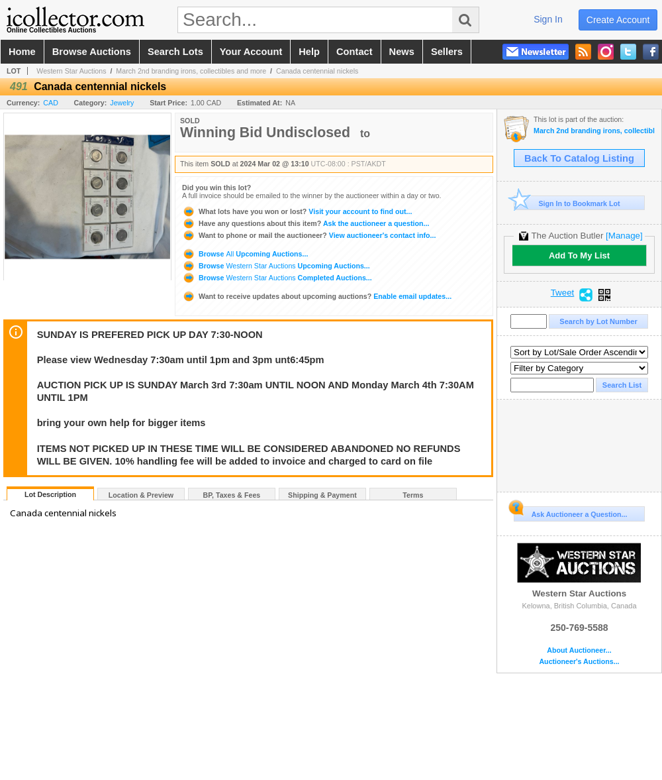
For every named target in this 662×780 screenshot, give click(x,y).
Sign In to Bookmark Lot (567, 203)
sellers (447, 51)
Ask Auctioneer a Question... (570, 512)
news (401, 51)
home (22, 51)
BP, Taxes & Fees (232, 495)
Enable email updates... (316, 296)
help (309, 51)
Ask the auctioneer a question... (305, 223)
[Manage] (624, 236)
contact (354, 51)
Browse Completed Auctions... (277, 278)
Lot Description (50, 494)
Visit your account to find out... (297, 211)
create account (618, 20)
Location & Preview (141, 495)
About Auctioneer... (579, 650)
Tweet (563, 293)
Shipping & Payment (322, 495)
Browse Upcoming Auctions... (245, 254)
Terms (412, 495)
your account (251, 51)
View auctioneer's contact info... (309, 235)
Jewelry (122, 103)
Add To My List (579, 255)
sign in (548, 19)
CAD (50, 103)
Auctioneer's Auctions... (579, 661)
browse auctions (91, 51)
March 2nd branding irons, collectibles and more (191, 71)
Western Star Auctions (71, 71)
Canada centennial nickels (317, 71)
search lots (175, 51)
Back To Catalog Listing (579, 158)
